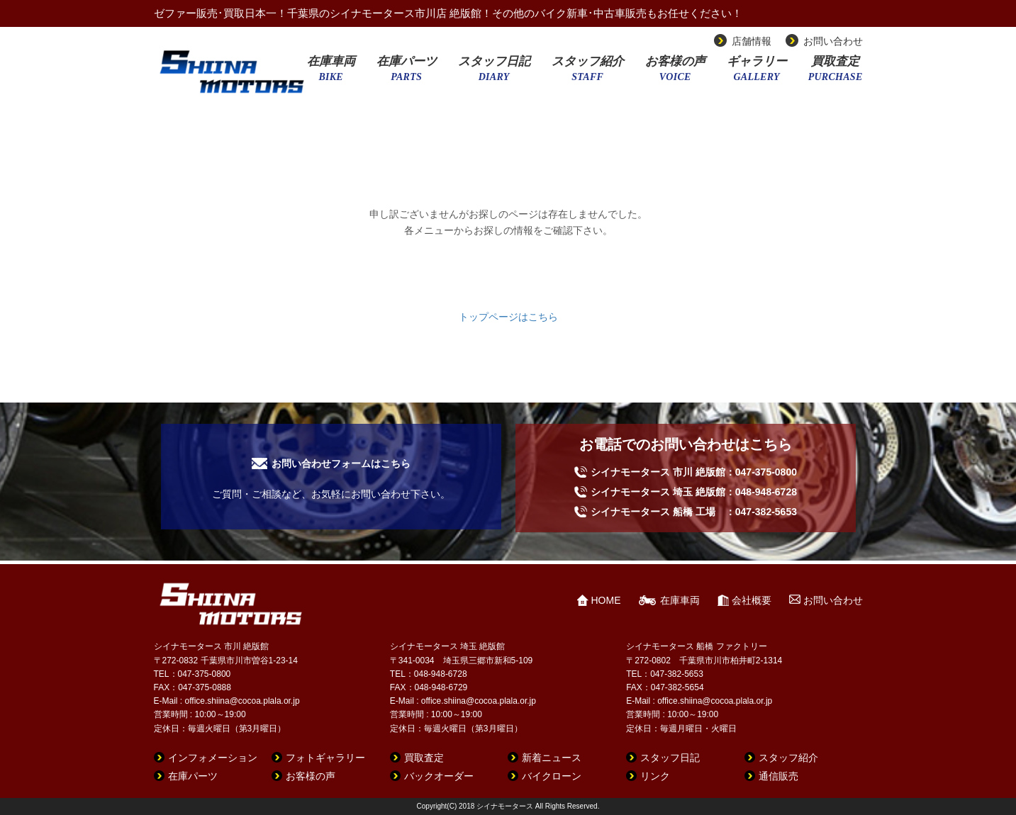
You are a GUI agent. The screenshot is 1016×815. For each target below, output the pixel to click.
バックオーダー (439, 776)
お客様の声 (675, 73)
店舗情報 (751, 41)
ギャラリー (757, 73)
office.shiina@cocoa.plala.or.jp (242, 701)
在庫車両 (331, 73)
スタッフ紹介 (588, 73)
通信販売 (778, 776)
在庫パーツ (406, 73)
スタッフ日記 (494, 73)
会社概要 (751, 600)
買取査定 (835, 73)
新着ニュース (551, 757)
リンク (655, 776)
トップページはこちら (508, 316)
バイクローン (551, 776)
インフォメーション (212, 757)
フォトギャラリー (325, 757)
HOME (606, 600)
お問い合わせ (833, 41)
